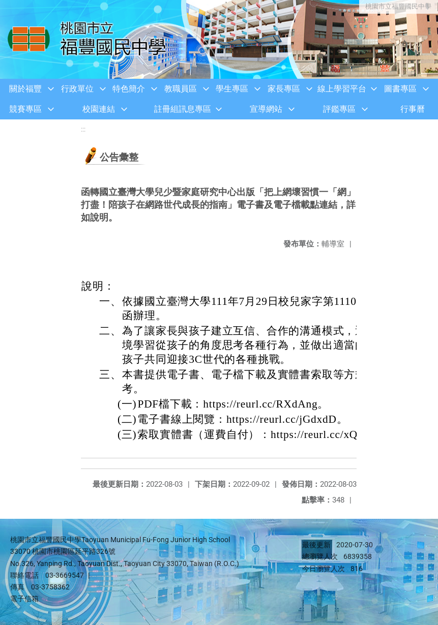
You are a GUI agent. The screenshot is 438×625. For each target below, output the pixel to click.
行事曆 (412, 109)
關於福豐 (25, 88)
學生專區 (232, 88)
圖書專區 (400, 88)
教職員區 (180, 88)
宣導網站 (266, 109)
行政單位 (77, 88)
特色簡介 (128, 88)
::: (83, 129)
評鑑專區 (339, 109)
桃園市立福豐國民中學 (397, 6)
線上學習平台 (341, 88)
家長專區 (284, 88)
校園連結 (98, 109)
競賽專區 (25, 109)
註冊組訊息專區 (182, 109)
